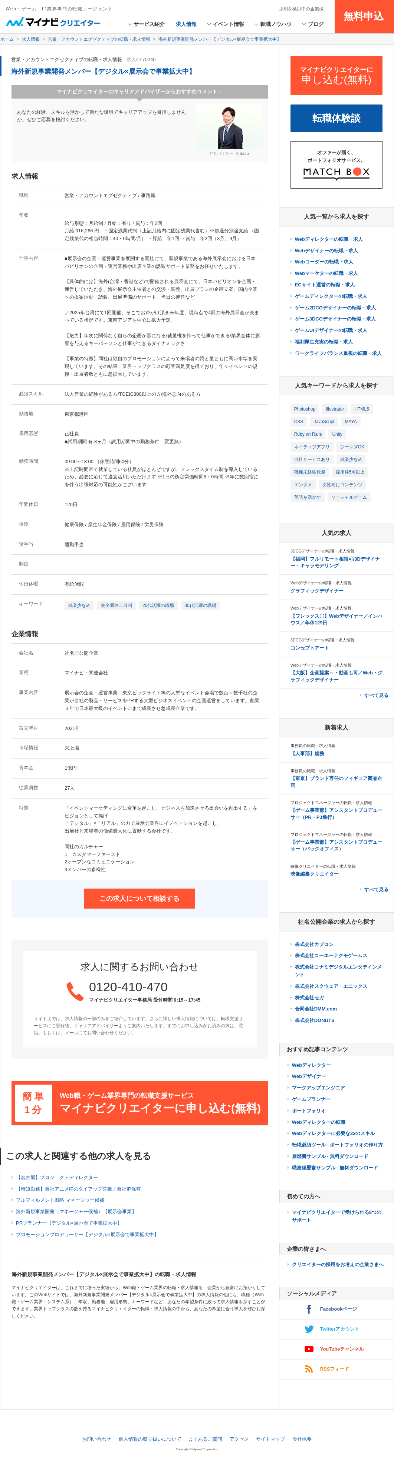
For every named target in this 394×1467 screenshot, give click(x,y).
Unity (337, 434)
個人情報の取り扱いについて (150, 1439)
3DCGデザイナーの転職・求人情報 (322, 551)
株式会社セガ (309, 997)
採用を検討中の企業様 (301, 8)
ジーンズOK (352, 446)
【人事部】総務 (307, 753)
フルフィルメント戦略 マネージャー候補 (60, 1200)
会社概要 (302, 1439)
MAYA (351, 421)
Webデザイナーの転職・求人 (326, 250)
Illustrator (335, 409)
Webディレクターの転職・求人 (329, 239)
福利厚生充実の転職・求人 (324, 342)
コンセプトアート (309, 648)
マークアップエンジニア (318, 1088)
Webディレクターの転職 (318, 1122)
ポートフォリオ (309, 1110)
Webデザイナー (309, 1076)
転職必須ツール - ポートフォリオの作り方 (337, 1145)
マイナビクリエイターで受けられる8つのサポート (336, 1216)
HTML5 (361, 409)
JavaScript (323, 421)
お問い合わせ (96, 1439)
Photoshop (304, 409)
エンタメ (303, 484)
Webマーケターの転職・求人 (326, 273)
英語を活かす (307, 497)
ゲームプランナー (311, 1099)
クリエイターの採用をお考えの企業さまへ (338, 1264)
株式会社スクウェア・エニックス (331, 986)
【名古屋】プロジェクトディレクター (57, 1177)
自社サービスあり (312, 459)
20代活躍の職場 (158, 605)
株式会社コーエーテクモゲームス (331, 955)
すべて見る (376, 695)
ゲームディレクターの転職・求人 (331, 296)
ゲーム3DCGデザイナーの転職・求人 (335, 319)
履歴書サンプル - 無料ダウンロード (330, 1156)
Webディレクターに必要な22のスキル (333, 1133)
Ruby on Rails (308, 434)
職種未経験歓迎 (309, 472)
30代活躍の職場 (200, 605)
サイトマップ (270, 1439)
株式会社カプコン (314, 944)
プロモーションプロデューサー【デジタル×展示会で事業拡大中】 (87, 1234)
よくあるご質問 (205, 1439)
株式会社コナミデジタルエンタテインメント (338, 971)
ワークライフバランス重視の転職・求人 (338, 353)
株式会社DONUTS (315, 1020)
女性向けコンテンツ (342, 484)
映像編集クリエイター (314, 874)
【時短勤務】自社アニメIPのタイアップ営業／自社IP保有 (78, 1189)
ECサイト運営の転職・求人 (325, 285)
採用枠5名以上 (350, 472)
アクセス (239, 1439)
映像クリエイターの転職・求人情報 (323, 866)
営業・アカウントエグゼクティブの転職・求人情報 (66, 59)
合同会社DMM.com (316, 1009)
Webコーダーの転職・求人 (324, 262)
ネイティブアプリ (312, 446)
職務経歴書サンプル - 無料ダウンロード (335, 1168)
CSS (298, 421)
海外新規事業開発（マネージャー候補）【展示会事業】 (76, 1211)
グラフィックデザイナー (317, 591)
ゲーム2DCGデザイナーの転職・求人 (335, 308)
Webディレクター (311, 1065)
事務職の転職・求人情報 (312, 745)
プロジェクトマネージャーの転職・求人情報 (331, 802)
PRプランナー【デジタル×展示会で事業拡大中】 (69, 1223)
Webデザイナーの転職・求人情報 (321, 583)
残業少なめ (79, 605)
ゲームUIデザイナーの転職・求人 (331, 330)
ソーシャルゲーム (349, 497)
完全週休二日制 (116, 605)
